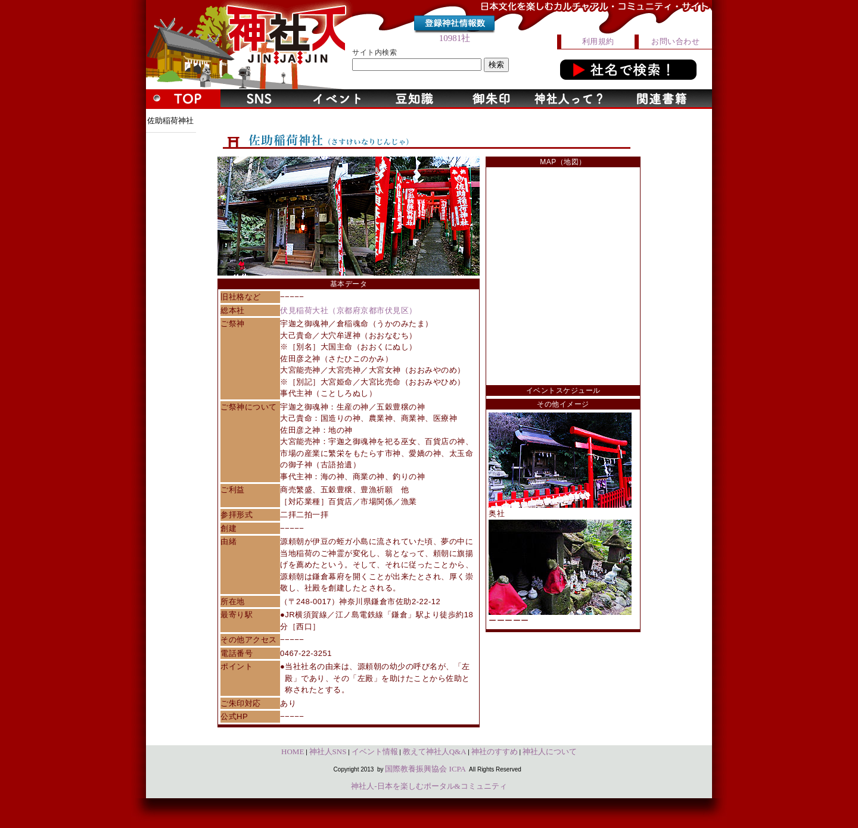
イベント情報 (375, 751)
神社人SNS (328, 751)
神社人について (550, 751)
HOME (292, 751)
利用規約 (598, 41)
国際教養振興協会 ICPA (425, 768)
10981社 (455, 38)
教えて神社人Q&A (435, 751)
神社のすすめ (494, 751)
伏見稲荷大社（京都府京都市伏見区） (348, 310)
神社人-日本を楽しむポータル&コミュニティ (428, 786)
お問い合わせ (675, 41)
